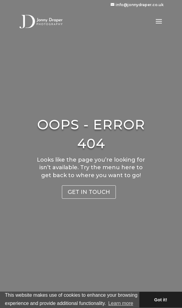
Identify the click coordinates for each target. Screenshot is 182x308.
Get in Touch (89, 192)
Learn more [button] (120, 303)
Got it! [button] (160, 299)
